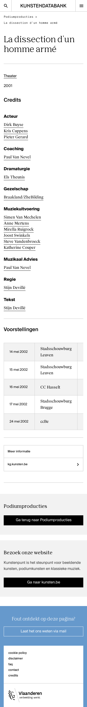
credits (13, 675)
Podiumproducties (18, 17)
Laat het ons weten (43, 631)
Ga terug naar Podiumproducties (43, 520)
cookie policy (17, 653)
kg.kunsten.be (43, 464)
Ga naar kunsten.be (43, 582)
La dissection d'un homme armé (31, 23)
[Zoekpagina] (5, 5)
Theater (10, 76)
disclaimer (15, 658)
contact (13, 670)
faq (10, 664)
